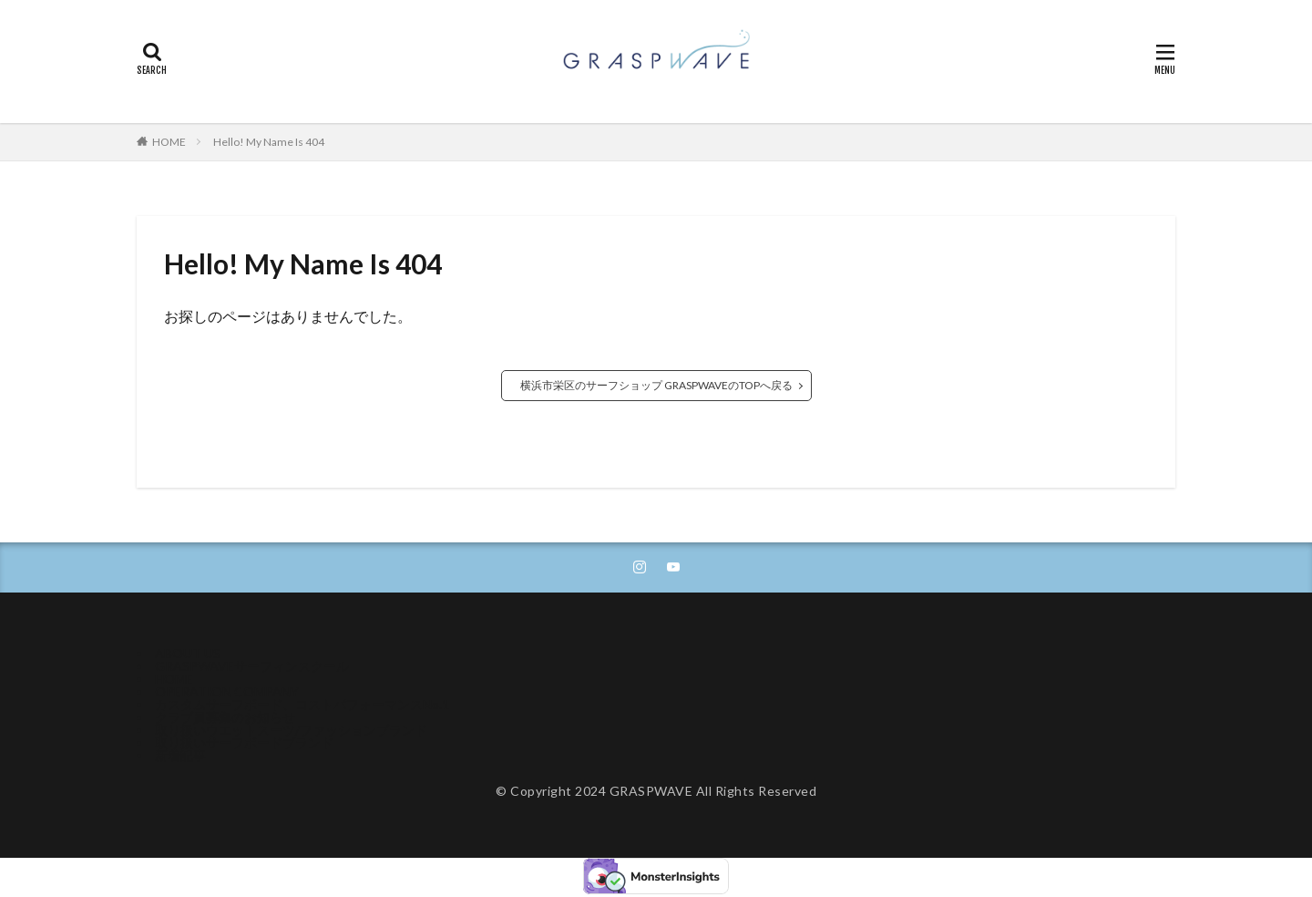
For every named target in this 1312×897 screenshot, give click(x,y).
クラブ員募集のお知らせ (225, 717)
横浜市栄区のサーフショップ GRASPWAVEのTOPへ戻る (656, 385)
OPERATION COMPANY (227, 691)
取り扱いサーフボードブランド (244, 742)
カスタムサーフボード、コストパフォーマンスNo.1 (302, 704)
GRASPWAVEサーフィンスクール (252, 666)
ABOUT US (187, 653)
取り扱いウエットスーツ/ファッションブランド (291, 729)
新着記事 (180, 755)
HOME (169, 142)
